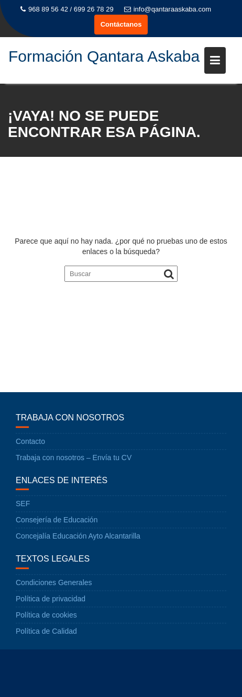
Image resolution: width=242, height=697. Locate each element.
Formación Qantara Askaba (104, 56)
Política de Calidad (46, 631)
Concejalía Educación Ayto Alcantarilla (78, 536)
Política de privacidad (50, 599)
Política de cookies (46, 615)
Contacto (30, 442)
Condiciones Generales (54, 583)
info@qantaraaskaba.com (167, 9)
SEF (23, 504)
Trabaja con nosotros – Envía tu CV (73, 458)
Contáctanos (121, 24)
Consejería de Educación (56, 520)
